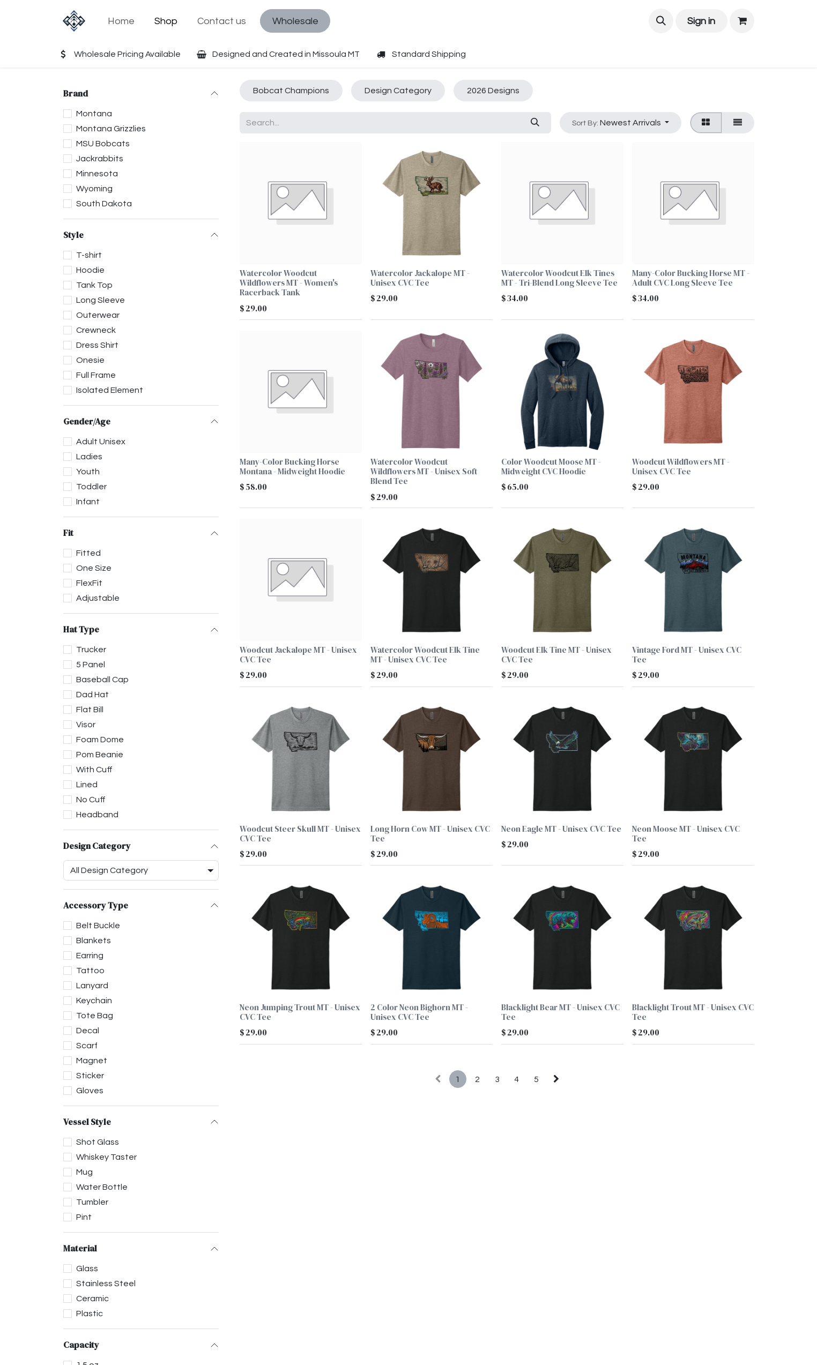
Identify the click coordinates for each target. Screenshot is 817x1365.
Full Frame (96, 375)
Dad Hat (92, 694)
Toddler (91, 486)
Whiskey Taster (106, 1157)
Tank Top (94, 285)
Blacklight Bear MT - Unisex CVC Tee (560, 1012)
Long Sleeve (100, 300)
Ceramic (92, 1298)
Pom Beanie (99, 754)
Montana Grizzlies (111, 128)
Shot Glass (97, 1142)
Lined (87, 784)
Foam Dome (100, 739)
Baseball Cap (102, 679)
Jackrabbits (99, 158)
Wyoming (94, 188)
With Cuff (94, 769)
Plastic (89, 1313)
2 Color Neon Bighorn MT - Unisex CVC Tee (419, 1012)
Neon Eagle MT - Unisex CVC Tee (561, 828)
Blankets (93, 940)
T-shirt (89, 255)
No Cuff (91, 799)
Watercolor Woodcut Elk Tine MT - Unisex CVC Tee (425, 655)
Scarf (87, 1045)
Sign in (701, 21)
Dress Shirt (97, 345)
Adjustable (98, 598)
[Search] (534, 122)
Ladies (89, 456)
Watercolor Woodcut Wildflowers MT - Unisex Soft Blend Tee (423, 471)
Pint (84, 1217)
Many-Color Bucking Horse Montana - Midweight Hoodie (292, 466)
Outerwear (98, 315)
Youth (88, 471)
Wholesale (295, 21)
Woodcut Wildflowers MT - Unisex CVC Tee (681, 466)
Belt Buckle (98, 925)
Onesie (90, 360)
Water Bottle (102, 1187)
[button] (661, 21)
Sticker (90, 1075)
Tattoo (90, 970)
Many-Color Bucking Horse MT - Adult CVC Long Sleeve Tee (690, 277)
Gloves (89, 1090)
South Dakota (104, 203)
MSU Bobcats (103, 143)
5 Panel (90, 664)
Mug (84, 1172)
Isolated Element (109, 390)
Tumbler (92, 1202)
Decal (87, 1030)
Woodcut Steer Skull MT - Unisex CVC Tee (300, 833)
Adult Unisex (100, 441)
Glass (87, 1268)
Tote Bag (94, 1015)
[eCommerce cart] (742, 21)
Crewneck (96, 330)
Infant (88, 501)
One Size (94, 568)
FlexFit (89, 583)
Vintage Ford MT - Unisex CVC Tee (686, 655)
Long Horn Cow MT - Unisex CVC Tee (430, 833)
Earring (89, 955)
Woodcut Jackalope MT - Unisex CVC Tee (298, 655)
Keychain (94, 1000)
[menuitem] (121, 21)
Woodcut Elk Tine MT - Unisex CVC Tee (556, 655)
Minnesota (97, 173)
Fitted (88, 553)
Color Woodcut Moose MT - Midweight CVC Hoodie (551, 466)
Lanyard (92, 985)
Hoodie (90, 270)
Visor (85, 724)
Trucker (91, 649)
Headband (97, 814)
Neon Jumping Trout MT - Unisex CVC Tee (300, 1012)
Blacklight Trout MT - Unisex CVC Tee (693, 1012)
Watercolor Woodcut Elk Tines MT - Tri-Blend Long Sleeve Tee (559, 277)
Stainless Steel (106, 1283)
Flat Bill (89, 709)
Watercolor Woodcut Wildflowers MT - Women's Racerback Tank (289, 282)
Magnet (91, 1060)
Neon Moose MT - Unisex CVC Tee (686, 833)
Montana (94, 113)
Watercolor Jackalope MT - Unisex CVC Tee (420, 277)
